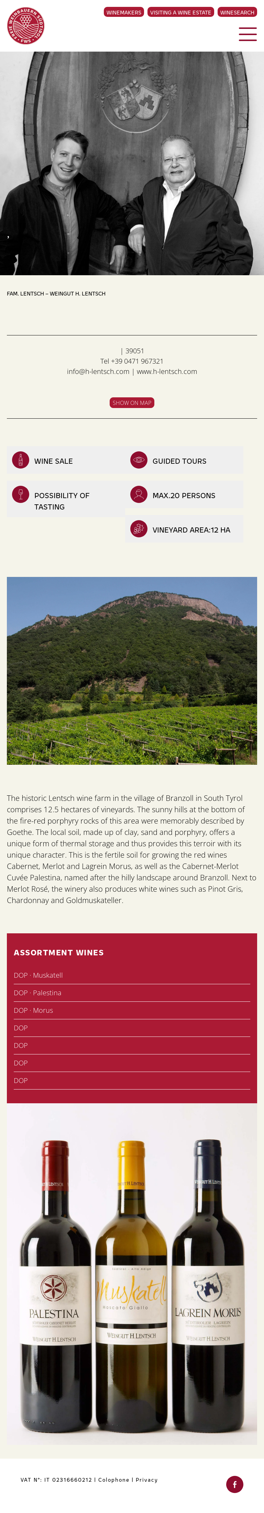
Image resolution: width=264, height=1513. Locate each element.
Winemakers (124, 12)
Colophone (114, 1479)
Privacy (147, 1479)
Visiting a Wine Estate (180, 12)
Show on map (132, 403)
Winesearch (237, 12)
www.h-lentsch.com (167, 371)
